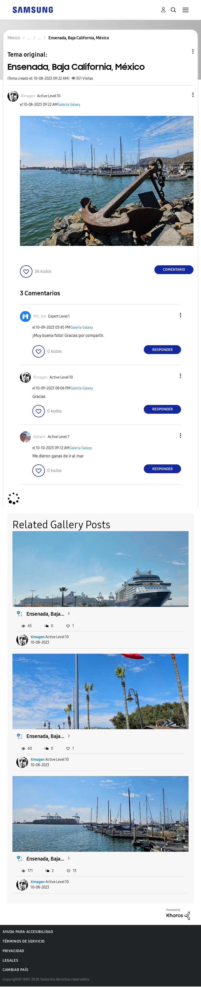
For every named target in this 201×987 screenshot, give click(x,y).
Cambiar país (15, 970)
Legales (10, 960)
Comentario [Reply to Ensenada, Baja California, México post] (174, 269)
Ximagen (38, 637)
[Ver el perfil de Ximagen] (28, 96)
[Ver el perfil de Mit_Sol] (39, 316)
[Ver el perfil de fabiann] (39, 437)
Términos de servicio (24, 941)
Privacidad (13, 951)
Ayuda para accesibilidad (28, 932)
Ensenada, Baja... (45, 614)
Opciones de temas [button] (184, 51)
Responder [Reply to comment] (162, 350)
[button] (184, 95)
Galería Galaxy (69, 104)
